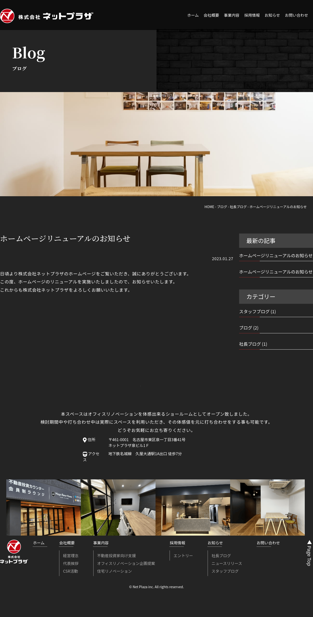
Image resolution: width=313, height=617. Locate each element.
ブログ (245, 327)
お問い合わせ (296, 15)
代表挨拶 (70, 563)
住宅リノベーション (114, 571)
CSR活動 (70, 571)
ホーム (193, 15)
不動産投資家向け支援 (116, 555)
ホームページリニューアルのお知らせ (276, 255)
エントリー (183, 555)
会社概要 (211, 15)
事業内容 (231, 15)
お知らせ (272, 15)
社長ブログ (250, 344)
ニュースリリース (226, 563)
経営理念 (70, 555)
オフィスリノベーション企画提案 (126, 563)
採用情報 (252, 15)
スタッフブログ (254, 311)
